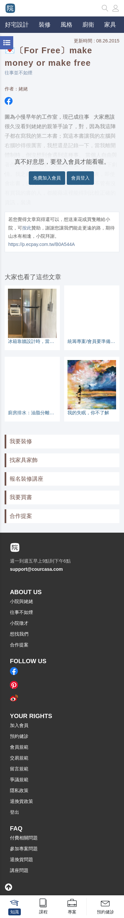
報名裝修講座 (26, 479)
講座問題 (19, 870)
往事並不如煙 (18, 72)
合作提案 (21, 516)
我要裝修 (21, 441)
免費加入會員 (47, 178)
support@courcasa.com (36, 569)
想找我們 (19, 634)
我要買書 (21, 497)
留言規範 (19, 768)
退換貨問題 (21, 859)
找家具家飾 (24, 460)
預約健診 (19, 736)
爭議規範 (19, 779)
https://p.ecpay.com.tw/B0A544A (41, 244)
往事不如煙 (21, 612)
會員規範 (19, 747)
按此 (26, 227)
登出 (14, 812)
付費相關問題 (24, 837)
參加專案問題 (24, 848)
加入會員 (19, 725)
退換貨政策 (21, 801)
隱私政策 (19, 790)
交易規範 (19, 758)
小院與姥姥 (21, 601)
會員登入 (80, 178)
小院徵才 (19, 623)
